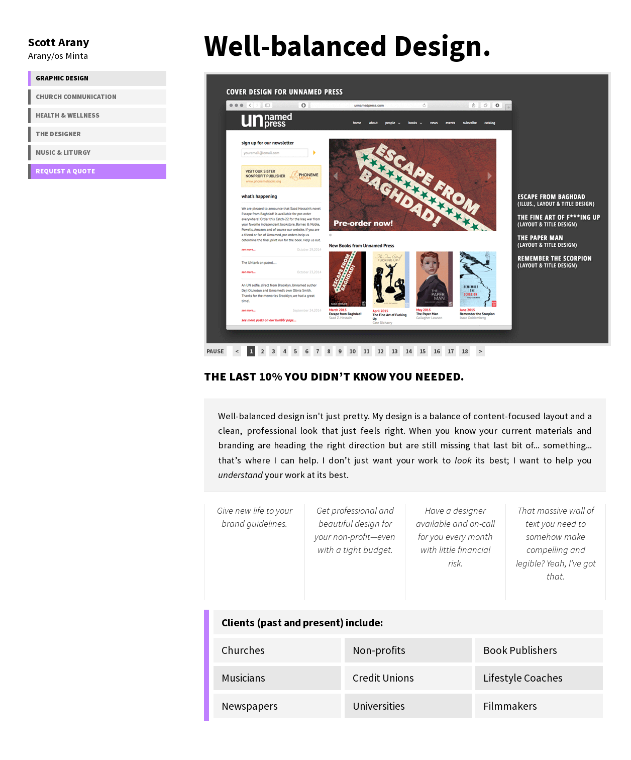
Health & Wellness (67, 115)
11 (366, 351)
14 (408, 351)
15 (422, 351)
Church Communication (76, 96)
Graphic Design (62, 78)
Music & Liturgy (63, 152)
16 (437, 351)
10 (352, 351)
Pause (215, 351)
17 (451, 351)
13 (394, 351)
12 (380, 351)
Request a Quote (65, 171)
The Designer (58, 134)
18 (465, 351)
